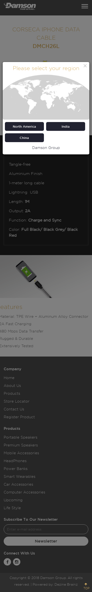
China (24, 137)
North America (24, 126)
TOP (86, 588)
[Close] (85, 66)
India (66, 126)
